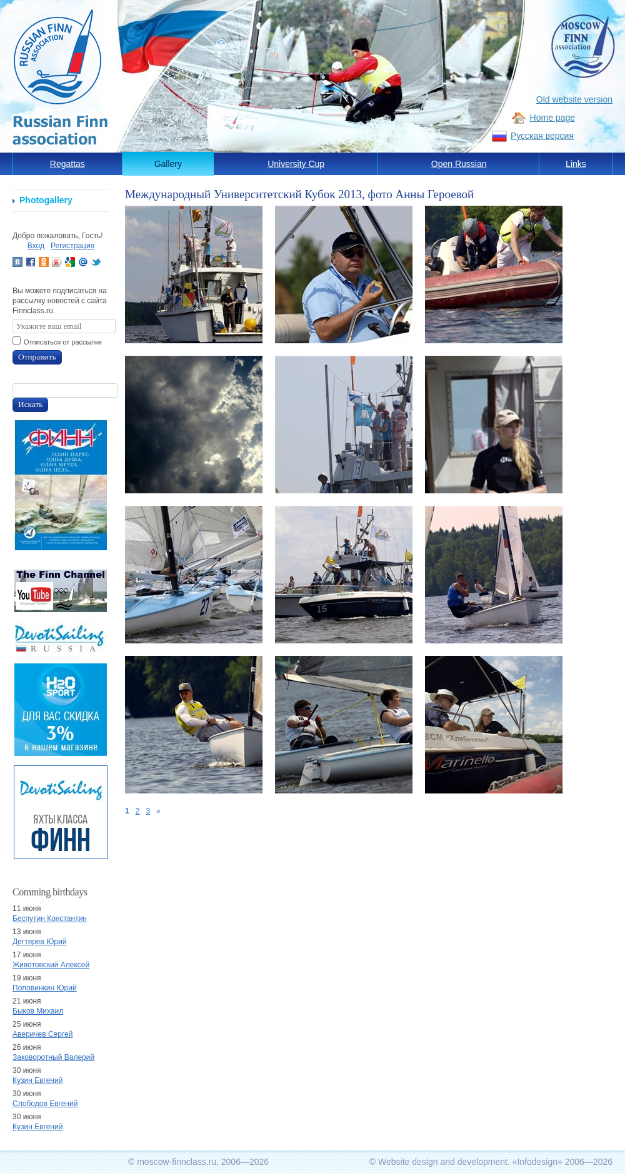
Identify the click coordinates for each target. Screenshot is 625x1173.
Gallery (168, 164)
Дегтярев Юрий (39, 941)
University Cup (296, 164)
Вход (36, 245)
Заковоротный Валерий (53, 1057)
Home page (552, 118)
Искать (30, 404)
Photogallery (45, 200)
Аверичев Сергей (42, 1034)
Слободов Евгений (45, 1103)
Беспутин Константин (49, 918)
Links (576, 164)
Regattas (67, 164)
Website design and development (443, 1162)
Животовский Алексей (50, 964)
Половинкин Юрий (44, 988)
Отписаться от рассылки (63, 342)
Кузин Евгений (37, 1080)
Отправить (37, 356)
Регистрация (72, 245)
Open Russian (459, 164)
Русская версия (542, 136)
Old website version (574, 99)
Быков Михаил (37, 1011)
